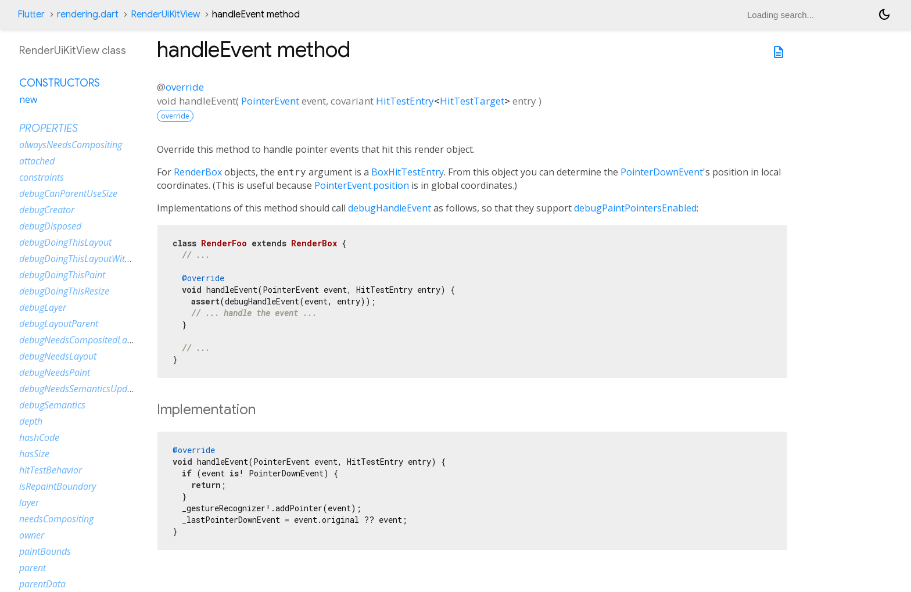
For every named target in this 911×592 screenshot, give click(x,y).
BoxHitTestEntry (407, 172)
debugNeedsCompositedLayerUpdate (94, 339)
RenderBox (198, 172)
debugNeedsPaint (54, 372)
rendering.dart (88, 14)
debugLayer (42, 307)
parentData (42, 583)
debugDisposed (50, 226)
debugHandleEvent (389, 208)
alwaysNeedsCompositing (70, 144)
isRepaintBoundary (57, 486)
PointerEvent (270, 100)
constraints (41, 177)
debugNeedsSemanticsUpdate (79, 388)
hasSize (34, 453)
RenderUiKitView (165, 14)
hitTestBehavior (50, 470)
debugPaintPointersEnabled (635, 208)
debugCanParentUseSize (68, 193)
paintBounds (45, 551)
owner (31, 535)
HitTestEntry (405, 100)
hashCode (39, 437)
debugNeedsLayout (57, 356)
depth (30, 421)
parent (32, 567)
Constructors (59, 83)
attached (37, 161)
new (28, 99)
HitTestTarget (472, 100)
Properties (48, 128)
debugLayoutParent (58, 323)
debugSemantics (52, 405)
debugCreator (46, 209)
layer (29, 502)
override (185, 87)
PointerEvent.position (361, 185)
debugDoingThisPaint (62, 274)
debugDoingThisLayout (65, 242)
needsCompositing (56, 518)
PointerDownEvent (662, 172)
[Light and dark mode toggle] (884, 14)
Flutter (31, 14)
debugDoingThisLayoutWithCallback (91, 258)
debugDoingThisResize (64, 291)
